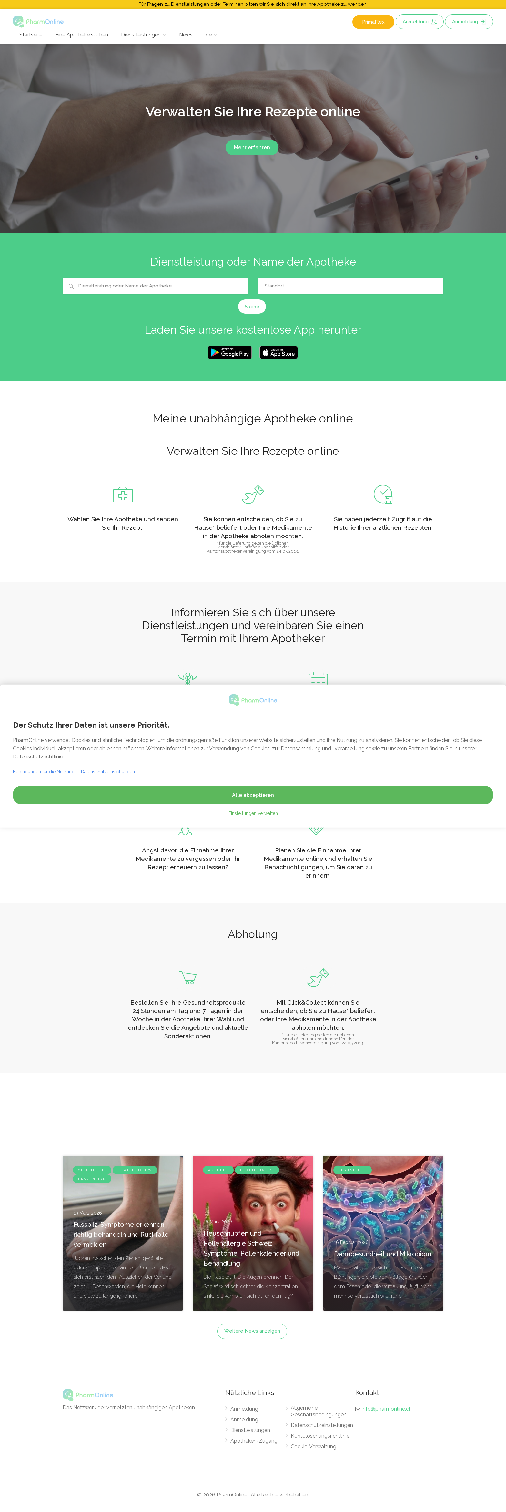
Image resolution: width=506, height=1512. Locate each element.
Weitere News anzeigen (252, 1331)
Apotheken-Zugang (254, 1441)
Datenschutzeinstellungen (322, 1425)
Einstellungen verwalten (253, 813)
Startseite (30, 35)
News (186, 35)
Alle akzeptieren (253, 795)
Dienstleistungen (141, 35)
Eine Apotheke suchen (81, 35)
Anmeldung (420, 22)
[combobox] (155, 286)
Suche (252, 306)
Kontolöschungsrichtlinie (320, 1436)
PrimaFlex (373, 22)
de (209, 35)
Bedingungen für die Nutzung (44, 771)
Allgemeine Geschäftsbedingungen (319, 1411)
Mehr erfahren (252, 147)
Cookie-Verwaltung (313, 1447)
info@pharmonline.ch (387, 1409)
